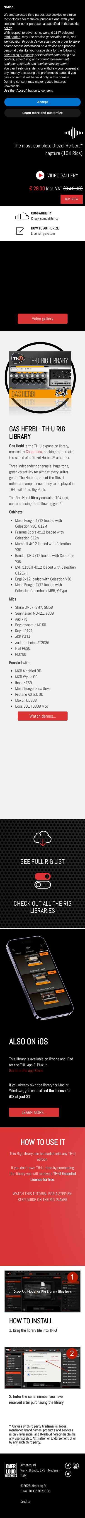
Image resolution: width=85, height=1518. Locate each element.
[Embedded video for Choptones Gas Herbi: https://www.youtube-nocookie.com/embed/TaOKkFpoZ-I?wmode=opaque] (42, 276)
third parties (12, 37)
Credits (25, 1501)
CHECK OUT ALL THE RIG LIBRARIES (43, 907)
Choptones (34, 451)
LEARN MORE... (34, 1112)
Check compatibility (44, 216)
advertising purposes (18, 55)
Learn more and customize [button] (42, 113)
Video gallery (62, 175)
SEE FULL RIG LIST (42, 862)
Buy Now (71, 199)
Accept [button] (42, 102)
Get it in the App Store (26, 1070)
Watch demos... (42, 716)
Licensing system (45, 231)
